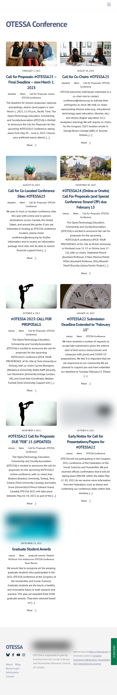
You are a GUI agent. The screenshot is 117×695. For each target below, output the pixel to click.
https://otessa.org (98, 651)
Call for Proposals (38, 93)
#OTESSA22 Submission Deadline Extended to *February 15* (85, 324)
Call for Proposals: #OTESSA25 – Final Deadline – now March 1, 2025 (31, 82)
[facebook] (13, 654)
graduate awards (37, 555)
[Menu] (109, 4)
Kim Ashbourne (26, 559)
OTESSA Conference (31, 97)
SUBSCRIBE (113, 652)
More (29, 145)
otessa (51, 93)
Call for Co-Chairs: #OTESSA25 (85, 76)
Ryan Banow (31, 562)
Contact (10, 676)
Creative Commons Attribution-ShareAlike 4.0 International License (91, 659)
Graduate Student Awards (31, 549)
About (9, 664)
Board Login (12, 668)
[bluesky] (8, 654)
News (22, 93)
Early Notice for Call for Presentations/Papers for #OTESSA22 (85, 442)
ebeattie (12, 93)
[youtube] (18, 654)
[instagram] (24, 654)
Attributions (12, 672)
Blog (18, 664)
